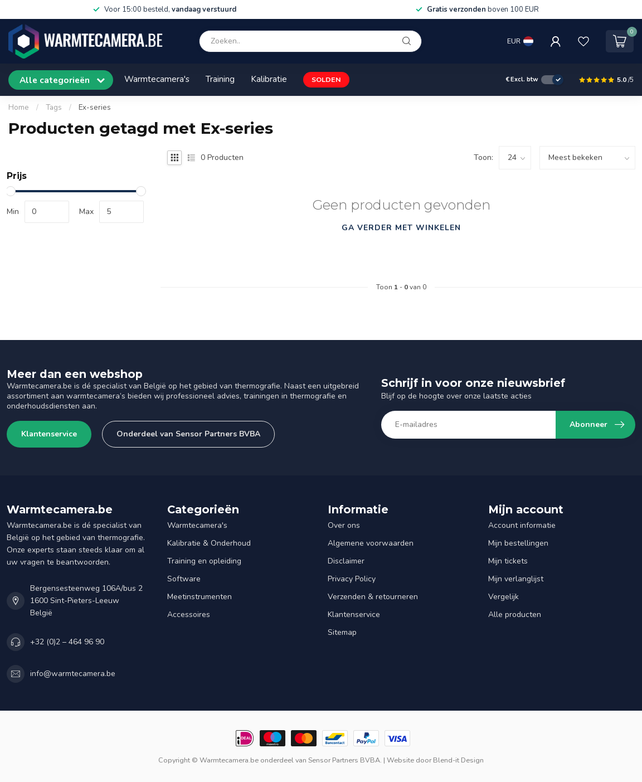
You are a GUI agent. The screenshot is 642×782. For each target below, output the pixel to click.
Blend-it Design (458, 760)
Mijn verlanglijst (515, 579)
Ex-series (95, 108)
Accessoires (188, 614)
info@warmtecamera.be (72, 673)
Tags (54, 108)
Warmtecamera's (156, 79)
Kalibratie (269, 79)
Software (184, 579)
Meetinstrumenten (199, 596)
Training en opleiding (204, 561)
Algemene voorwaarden (371, 543)
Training (220, 79)
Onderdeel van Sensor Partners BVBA (188, 434)
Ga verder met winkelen (401, 227)
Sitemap (342, 632)
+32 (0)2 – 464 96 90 (67, 642)
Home (18, 108)
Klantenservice (49, 434)
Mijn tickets (508, 561)
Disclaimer (346, 561)
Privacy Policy (352, 579)
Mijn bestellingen (518, 543)
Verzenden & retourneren (373, 596)
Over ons (344, 525)
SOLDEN (326, 79)
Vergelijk (503, 596)
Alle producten (514, 614)
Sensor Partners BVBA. (345, 760)
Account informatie (522, 525)
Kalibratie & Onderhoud (209, 543)
